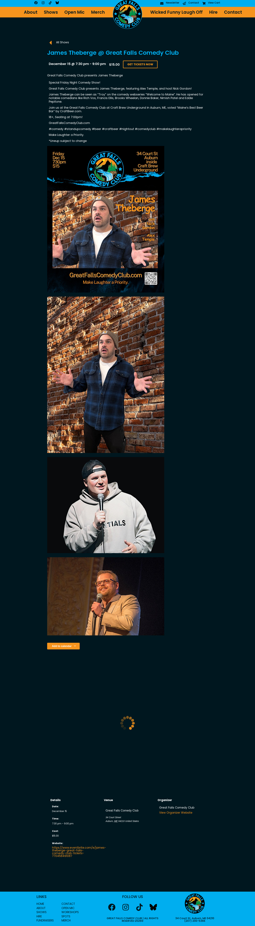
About (30, 12)
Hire (213, 12)
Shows (51, 12)
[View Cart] (204, 3)
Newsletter (172, 2)
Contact (193, 2)
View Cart (214, 2)
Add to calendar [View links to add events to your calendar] (64, 646)
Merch (98, 12)
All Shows (62, 42)
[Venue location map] (127, 840)
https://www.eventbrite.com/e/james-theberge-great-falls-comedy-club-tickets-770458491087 (79, 852)
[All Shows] (50, 42)
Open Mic (74, 12)
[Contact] (184, 3)
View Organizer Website (175, 813)
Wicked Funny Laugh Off (176, 12)
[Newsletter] (161, 3)
